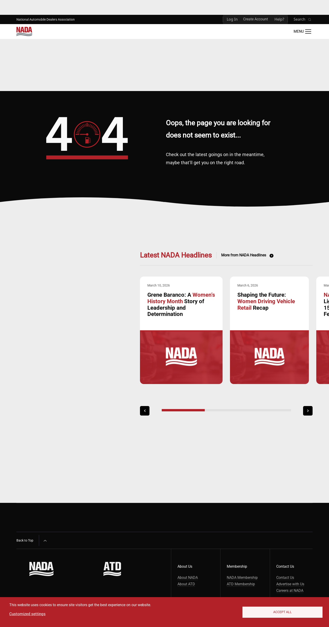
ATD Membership (241, 584)
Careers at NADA (289, 590)
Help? (279, 19)
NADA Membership (242, 577)
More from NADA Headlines (243, 255)
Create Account (255, 19)
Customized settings (27, 613)
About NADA (187, 577)
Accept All (282, 612)
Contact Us (285, 577)
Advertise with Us (290, 584)
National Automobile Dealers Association (45, 19)
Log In (232, 19)
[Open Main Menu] (302, 31)
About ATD (186, 584)
